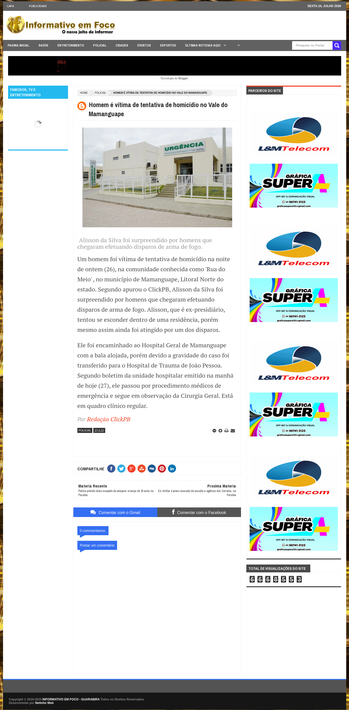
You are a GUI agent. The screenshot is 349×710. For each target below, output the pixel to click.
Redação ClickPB (108, 419)
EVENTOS (144, 45)
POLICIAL (99, 45)
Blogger (183, 78)
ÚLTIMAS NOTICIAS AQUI (203, 45)
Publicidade (38, 6)
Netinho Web (44, 703)
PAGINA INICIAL (18, 45)
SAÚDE (43, 45)
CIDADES (122, 45)
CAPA (10, 6)
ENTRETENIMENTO (70, 45)
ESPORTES (168, 45)
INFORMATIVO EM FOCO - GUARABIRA (71, 699)
